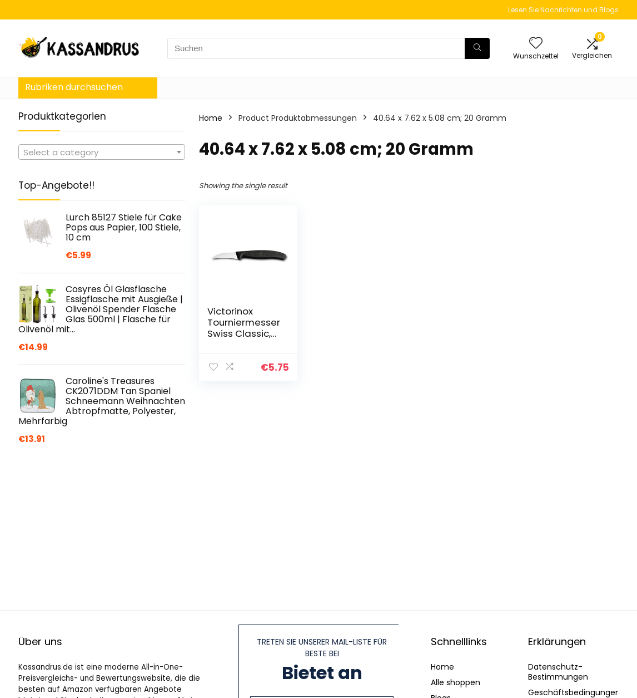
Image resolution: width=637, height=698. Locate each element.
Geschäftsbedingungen (574, 692)
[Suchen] (477, 48)
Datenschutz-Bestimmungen (558, 671)
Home (210, 118)
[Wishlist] (536, 44)
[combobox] (101, 152)
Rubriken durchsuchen (74, 87)
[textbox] (102, 152)
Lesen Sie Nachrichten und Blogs (563, 9)
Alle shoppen (455, 682)
